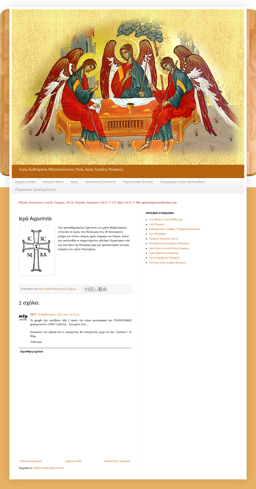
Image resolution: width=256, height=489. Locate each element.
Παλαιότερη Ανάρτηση (117, 461)
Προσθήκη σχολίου (31, 351)
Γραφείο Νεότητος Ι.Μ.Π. (163, 238)
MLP (33, 314)
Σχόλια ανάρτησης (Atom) (49, 468)
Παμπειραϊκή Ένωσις (137, 182)
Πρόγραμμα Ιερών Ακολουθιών (182, 182)
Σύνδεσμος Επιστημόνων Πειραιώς (169, 243)
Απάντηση (36, 342)
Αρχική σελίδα (25, 182)
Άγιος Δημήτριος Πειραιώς (164, 257)
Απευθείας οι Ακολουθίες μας (166, 219)
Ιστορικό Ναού (53, 182)
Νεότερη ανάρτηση (31, 461)
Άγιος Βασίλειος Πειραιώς (164, 253)
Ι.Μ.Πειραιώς (157, 224)
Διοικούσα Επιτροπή (100, 182)
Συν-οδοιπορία (157, 233)
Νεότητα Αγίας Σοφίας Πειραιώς (167, 262)
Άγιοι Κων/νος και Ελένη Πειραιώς (169, 248)
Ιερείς (74, 182)
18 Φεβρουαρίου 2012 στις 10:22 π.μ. (59, 314)
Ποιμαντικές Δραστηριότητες (35, 189)
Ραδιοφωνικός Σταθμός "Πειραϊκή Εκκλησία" (175, 229)
